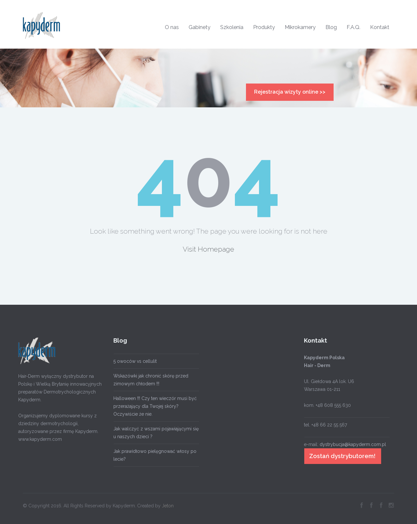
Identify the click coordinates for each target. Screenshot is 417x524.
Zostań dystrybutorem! (341, 456)
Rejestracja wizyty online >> (289, 92)
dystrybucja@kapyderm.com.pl (351, 444)
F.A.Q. (353, 27)
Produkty (264, 27)
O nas (172, 27)
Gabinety (199, 27)
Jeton (168, 504)
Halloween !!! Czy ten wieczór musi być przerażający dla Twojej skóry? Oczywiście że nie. (153, 406)
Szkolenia (231, 27)
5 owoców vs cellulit (133, 361)
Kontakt (379, 27)
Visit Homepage (208, 249)
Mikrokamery (300, 27)
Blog (331, 27)
